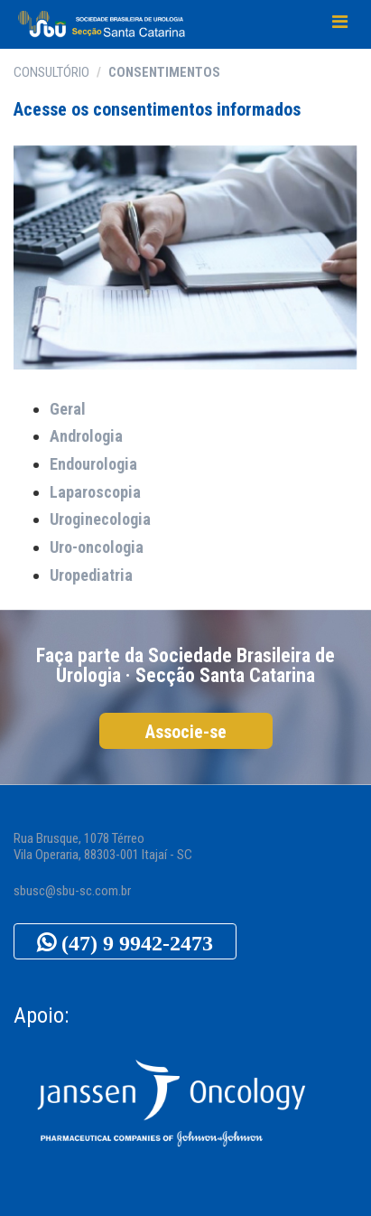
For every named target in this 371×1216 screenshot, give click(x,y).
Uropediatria (91, 575)
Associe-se (186, 732)
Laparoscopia (95, 491)
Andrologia (86, 435)
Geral (68, 408)
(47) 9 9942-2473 (134, 942)
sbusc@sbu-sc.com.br (72, 891)
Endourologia (93, 463)
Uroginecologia (100, 519)
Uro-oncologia (97, 547)
